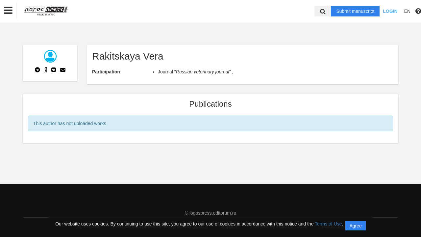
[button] (8, 10)
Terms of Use (328, 223)
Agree (355, 225)
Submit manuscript (355, 11)
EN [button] (407, 11)
